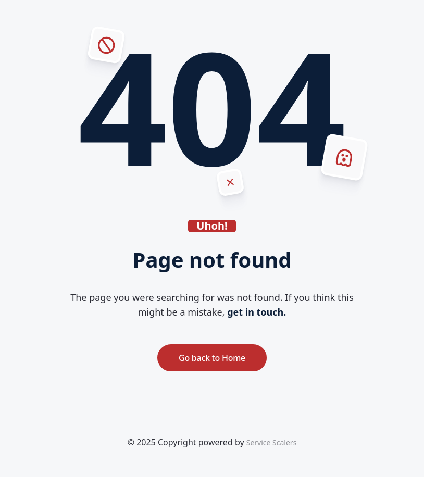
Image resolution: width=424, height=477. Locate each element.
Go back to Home (212, 357)
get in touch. (256, 312)
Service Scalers (271, 442)
